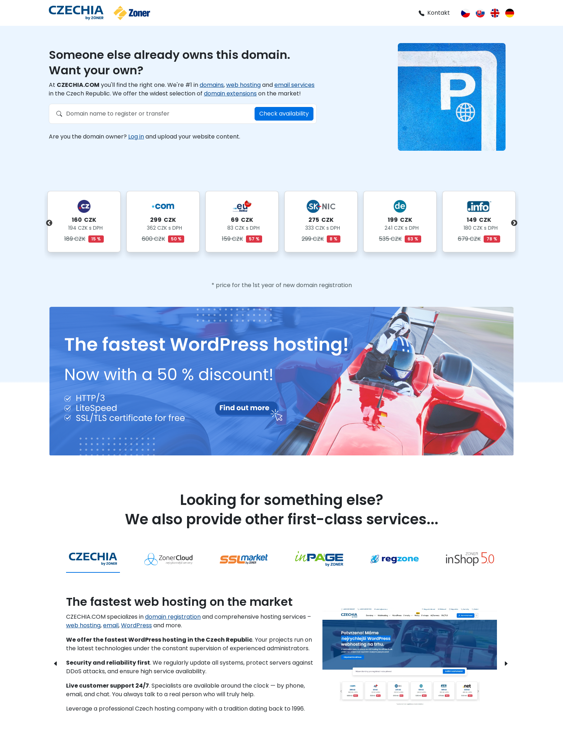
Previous (49, 223)
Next (514, 223)
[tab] (93, 559)
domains (212, 85)
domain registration (173, 617)
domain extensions (230, 93)
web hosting (243, 85)
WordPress (136, 625)
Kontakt (434, 13)
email (110, 625)
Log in (136, 136)
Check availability (284, 113)
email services (294, 85)
